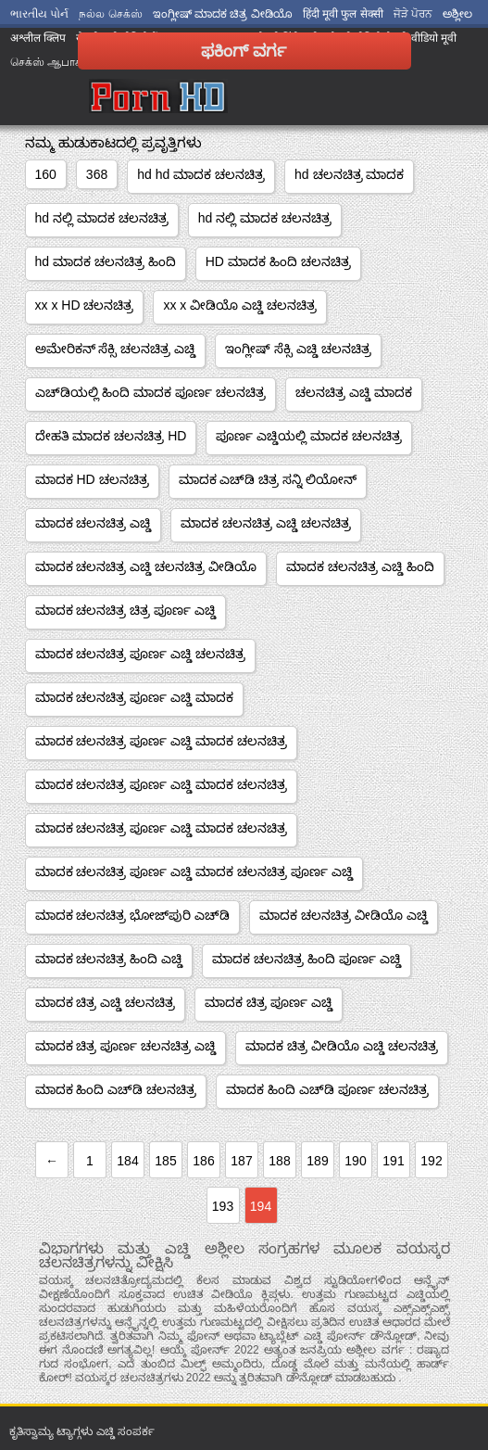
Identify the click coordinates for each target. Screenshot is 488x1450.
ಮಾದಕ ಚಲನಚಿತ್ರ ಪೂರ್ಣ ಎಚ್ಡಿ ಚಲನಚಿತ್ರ (140, 653)
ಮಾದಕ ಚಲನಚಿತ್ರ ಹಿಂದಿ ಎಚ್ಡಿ (109, 958)
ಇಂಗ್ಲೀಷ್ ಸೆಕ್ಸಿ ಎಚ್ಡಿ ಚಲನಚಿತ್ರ (298, 348)
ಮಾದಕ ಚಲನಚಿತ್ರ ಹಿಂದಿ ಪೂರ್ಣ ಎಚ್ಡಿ (306, 958)
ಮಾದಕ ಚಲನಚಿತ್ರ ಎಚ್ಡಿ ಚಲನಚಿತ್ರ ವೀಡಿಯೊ (146, 566)
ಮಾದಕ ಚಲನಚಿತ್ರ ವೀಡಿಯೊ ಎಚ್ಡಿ (343, 915)
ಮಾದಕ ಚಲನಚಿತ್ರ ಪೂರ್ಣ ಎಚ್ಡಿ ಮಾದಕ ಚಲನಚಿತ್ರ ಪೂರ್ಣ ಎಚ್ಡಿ (194, 871)
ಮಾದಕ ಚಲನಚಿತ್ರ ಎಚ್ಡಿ (93, 522)
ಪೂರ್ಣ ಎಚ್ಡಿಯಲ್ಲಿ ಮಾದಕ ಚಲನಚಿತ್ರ (309, 435)
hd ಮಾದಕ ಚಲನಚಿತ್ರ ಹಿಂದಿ (105, 261)
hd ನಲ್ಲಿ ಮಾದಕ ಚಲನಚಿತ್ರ (102, 217)
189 (317, 1160)
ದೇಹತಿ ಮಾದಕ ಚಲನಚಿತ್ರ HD (111, 435)
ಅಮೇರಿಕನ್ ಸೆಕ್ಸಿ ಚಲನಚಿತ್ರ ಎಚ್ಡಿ (115, 348)
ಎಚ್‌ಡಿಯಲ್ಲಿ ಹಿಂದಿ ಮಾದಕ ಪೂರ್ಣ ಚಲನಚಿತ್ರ (151, 392)
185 (165, 1160)
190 (355, 1160)
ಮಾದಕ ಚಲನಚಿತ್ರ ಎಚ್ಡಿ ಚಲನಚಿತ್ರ (266, 522)
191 (393, 1160)
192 (431, 1160)
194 (260, 1206)
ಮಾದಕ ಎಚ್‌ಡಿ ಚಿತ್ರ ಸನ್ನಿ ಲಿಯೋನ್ (268, 479)
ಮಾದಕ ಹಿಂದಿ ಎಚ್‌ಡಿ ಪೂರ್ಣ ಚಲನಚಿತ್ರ (327, 1089)
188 (279, 1160)
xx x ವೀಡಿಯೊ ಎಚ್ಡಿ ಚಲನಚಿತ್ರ (240, 305)
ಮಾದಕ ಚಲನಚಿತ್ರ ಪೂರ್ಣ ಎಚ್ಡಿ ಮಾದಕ (134, 697)
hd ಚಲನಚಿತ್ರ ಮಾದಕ (349, 174)
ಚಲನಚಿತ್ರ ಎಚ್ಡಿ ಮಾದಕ (353, 392)
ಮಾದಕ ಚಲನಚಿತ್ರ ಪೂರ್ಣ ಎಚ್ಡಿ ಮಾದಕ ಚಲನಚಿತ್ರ (161, 740)
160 (45, 174)
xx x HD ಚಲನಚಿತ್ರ (84, 305)
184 (127, 1160)
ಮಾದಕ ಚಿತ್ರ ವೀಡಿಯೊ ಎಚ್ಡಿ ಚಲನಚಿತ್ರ (341, 1045)
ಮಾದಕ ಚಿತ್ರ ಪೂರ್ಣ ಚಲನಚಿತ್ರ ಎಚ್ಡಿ (126, 1045)
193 (222, 1206)
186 (203, 1160)
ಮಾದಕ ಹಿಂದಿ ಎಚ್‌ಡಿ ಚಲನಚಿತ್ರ (116, 1089)
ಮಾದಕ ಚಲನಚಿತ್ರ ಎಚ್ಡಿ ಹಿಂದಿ (360, 566)
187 (241, 1160)
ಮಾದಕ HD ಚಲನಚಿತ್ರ (92, 479)
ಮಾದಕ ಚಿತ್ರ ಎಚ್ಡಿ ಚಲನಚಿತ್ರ (105, 1002)
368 (96, 174)
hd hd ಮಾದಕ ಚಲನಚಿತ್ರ (201, 174)
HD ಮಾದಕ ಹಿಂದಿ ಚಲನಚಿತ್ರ (278, 261)
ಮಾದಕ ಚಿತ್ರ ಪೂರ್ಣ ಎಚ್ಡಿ (268, 1002)
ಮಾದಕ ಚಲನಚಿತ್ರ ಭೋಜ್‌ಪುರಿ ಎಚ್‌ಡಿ (133, 915)
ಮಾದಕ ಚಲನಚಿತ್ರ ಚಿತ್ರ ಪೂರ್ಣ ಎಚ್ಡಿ (126, 610)
